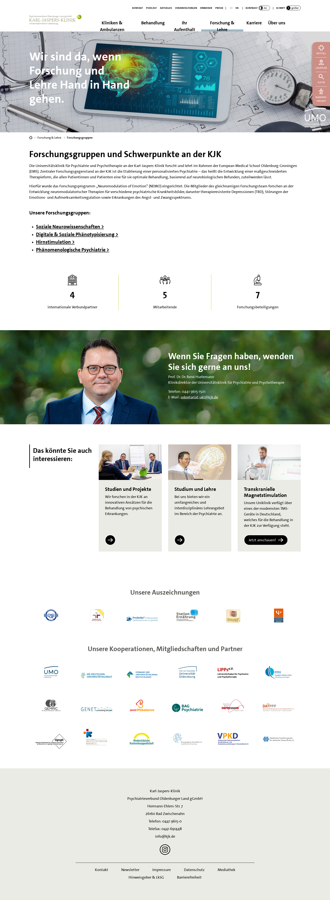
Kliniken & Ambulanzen (112, 26)
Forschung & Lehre (222, 26)
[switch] (258, 8)
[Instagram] (165, 849)
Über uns (276, 23)
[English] (237, 8)
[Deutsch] (231, 8)
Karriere (254, 23)
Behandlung (153, 23)
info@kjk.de (165, 836)
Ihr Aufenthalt (184, 26)
